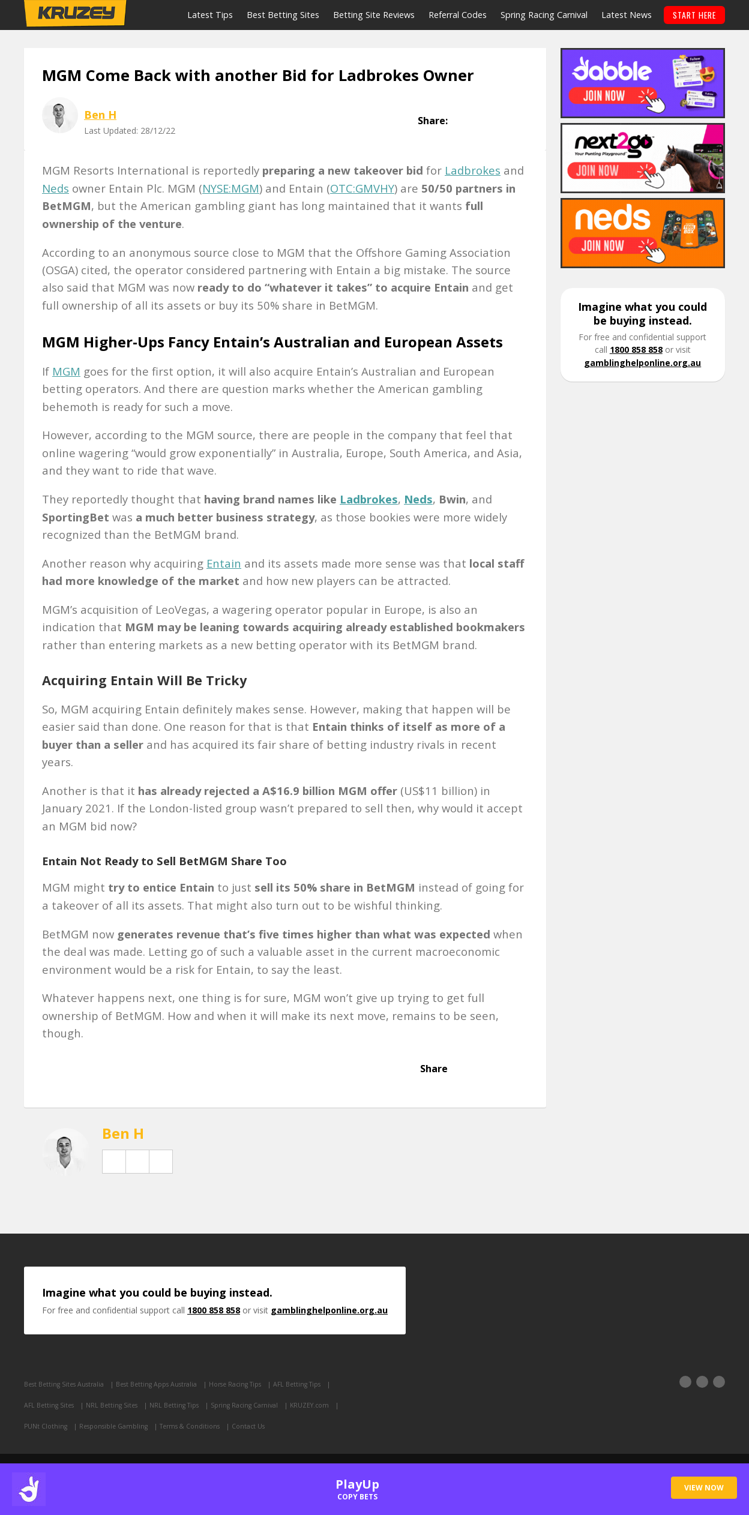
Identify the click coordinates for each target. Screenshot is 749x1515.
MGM (66, 371)
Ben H (100, 114)
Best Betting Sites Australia (67, 1385)
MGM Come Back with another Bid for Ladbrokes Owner (258, 75)
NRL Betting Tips (183, 1406)
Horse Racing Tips (249, 1385)
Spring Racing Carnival (542, 14)
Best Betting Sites (281, 14)
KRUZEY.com (326, 1406)
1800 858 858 (636, 350)
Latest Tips (209, 14)
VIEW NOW (704, 1488)
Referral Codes (456, 14)
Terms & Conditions (198, 1427)
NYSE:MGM (230, 188)
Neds (55, 188)
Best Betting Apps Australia (165, 1385)
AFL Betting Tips (316, 1385)
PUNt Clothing (46, 1427)
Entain (223, 563)
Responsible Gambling (117, 1427)
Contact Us (260, 1427)
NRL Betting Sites (117, 1406)
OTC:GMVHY (362, 188)
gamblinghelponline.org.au (642, 362)
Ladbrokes (473, 170)
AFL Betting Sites (51, 1406)
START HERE (694, 14)
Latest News (625, 14)
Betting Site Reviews (373, 14)
